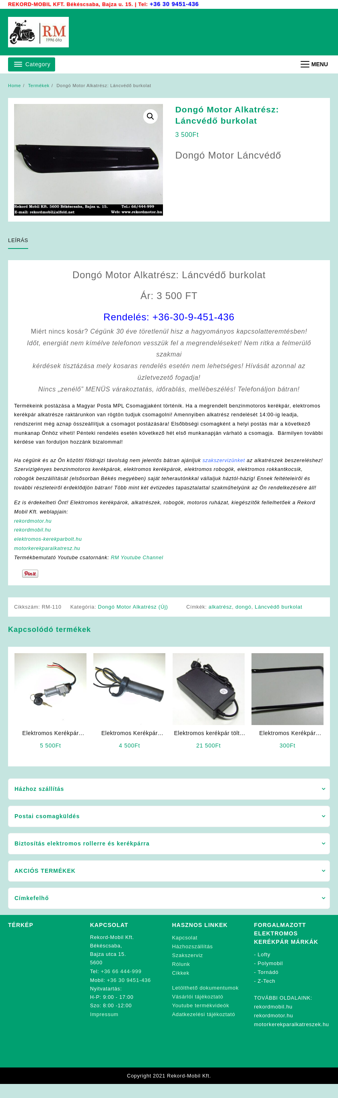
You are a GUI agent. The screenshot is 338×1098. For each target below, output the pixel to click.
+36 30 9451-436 (176, 4)
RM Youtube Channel (140, 571)
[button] (150, 116)
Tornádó (268, 985)
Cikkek (181, 985)
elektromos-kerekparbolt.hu (49, 553)
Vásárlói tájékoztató (197, 1008)
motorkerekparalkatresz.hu (48, 562)
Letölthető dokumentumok (205, 1000)
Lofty (264, 969)
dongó (245, 621)
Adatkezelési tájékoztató (203, 1025)
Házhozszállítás (192, 960)
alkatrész (221, 621)
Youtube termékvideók (200, 1017)
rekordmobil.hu (33, 543)
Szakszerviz (187, 969)
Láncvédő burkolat (279, 621)
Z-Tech (267, 994)
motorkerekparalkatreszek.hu (291, 1036)
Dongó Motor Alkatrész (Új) (135, 621)
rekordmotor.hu (33, 534)
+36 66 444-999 (121, 985)
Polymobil (270, 977)
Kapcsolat (185, 952)
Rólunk (181, 977)
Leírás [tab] (18, 240)
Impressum (104, 1028)
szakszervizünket (230, 462)
